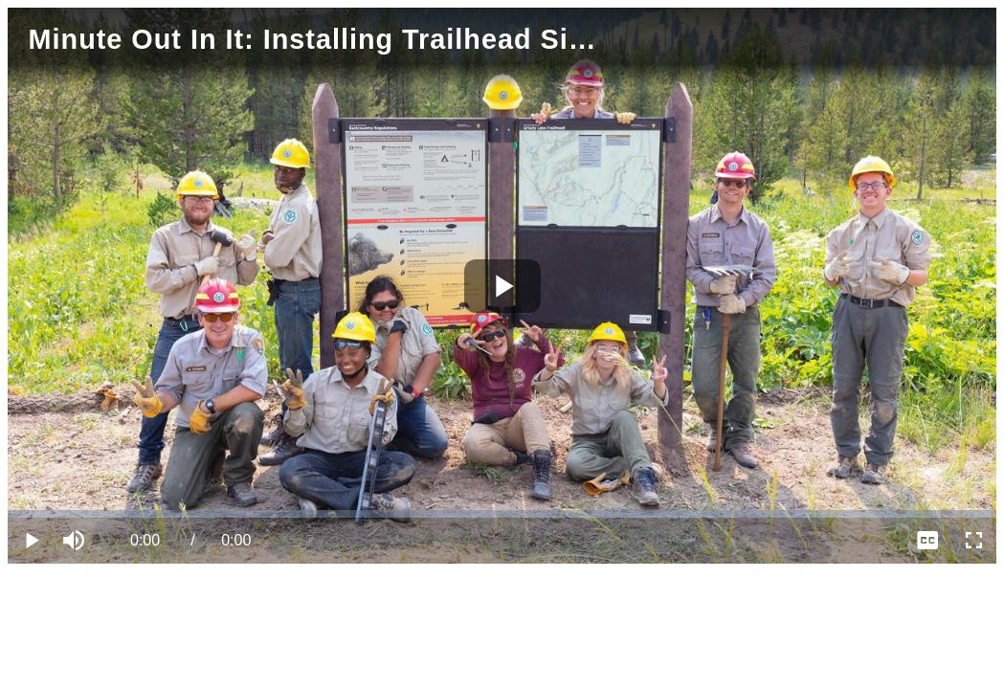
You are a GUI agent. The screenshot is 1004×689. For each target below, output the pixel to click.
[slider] (502, 514)
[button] (77, 541)
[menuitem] (927, 541)
